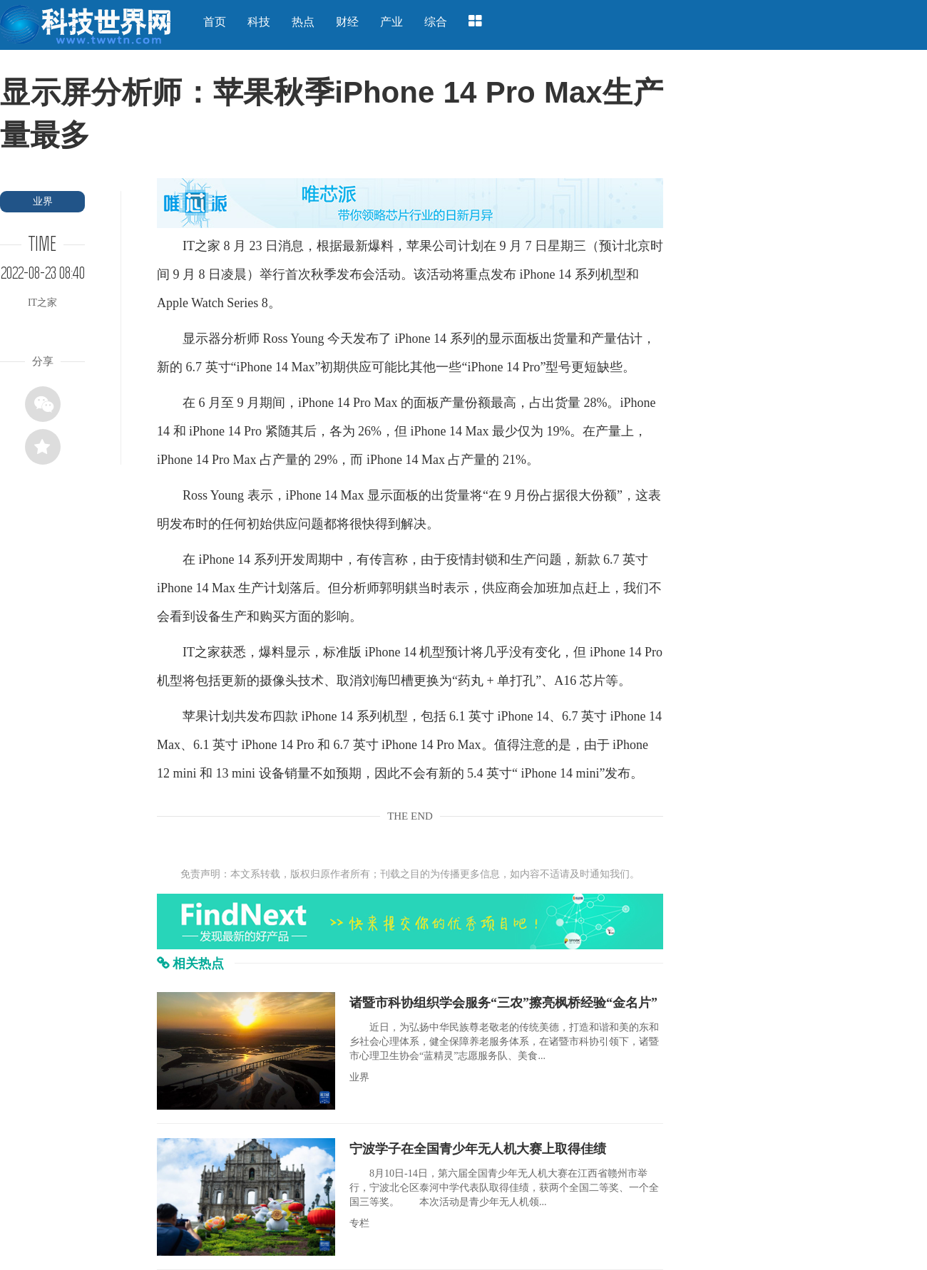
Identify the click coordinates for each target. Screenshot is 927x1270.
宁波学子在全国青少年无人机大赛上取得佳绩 (477, 1149)
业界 (43, 201)
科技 (258, 22)
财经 (347, 22)
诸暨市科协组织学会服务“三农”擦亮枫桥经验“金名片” (503, 1003)
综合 (435, 22)
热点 (303, 22)
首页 (214, 22)
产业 (391, 22)
